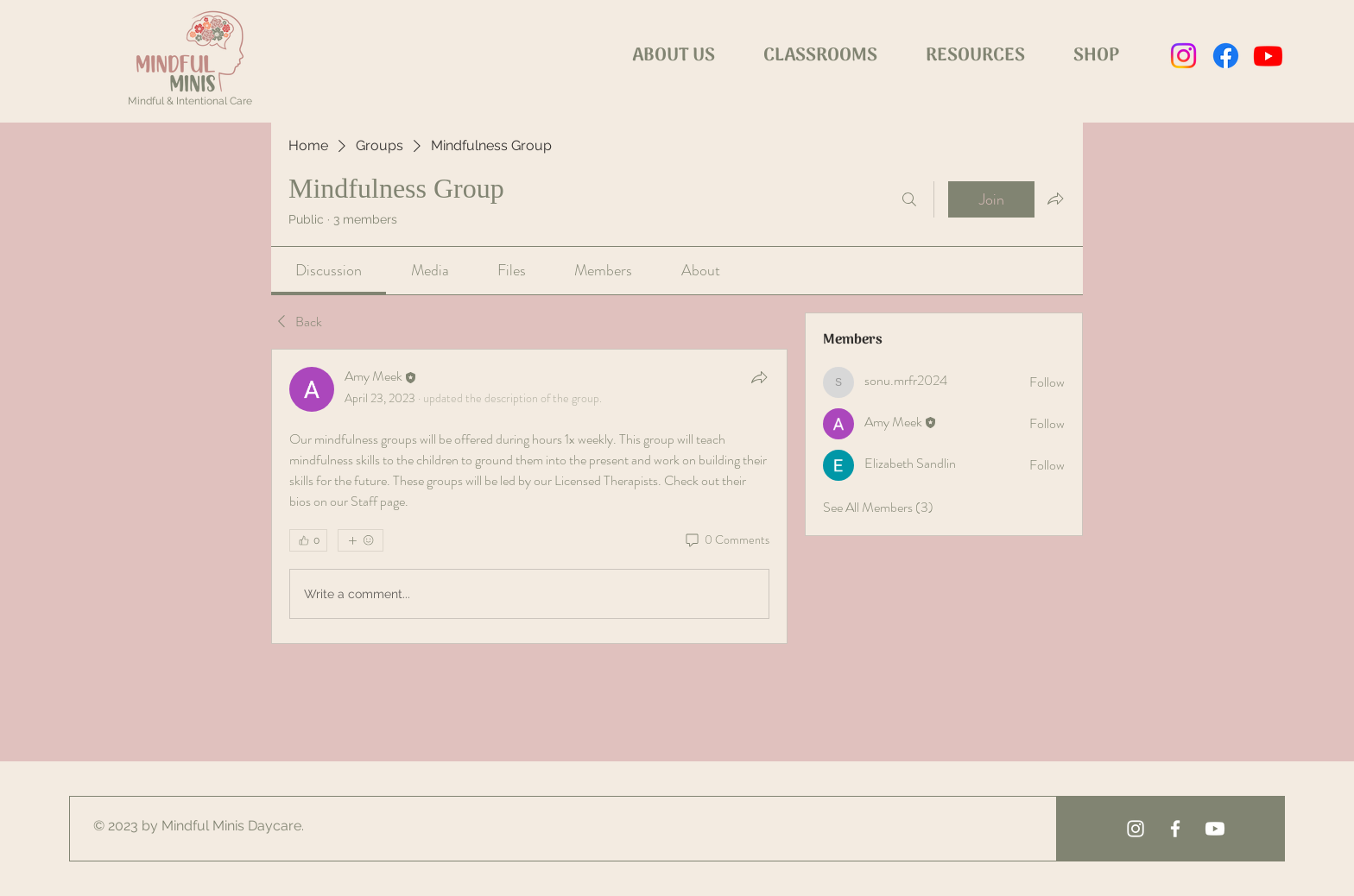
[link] (328, 270)
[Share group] (1055, 198)
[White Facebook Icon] (1175, 828)
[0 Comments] (726, 540)
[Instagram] (1183, 56)
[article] (529, 496)
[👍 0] (308, 540)
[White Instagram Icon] (1135, 828)
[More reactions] (360, 540)
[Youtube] (1268, 56)
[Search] (909, 199)
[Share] (759, 377)
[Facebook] (1226, 56)
